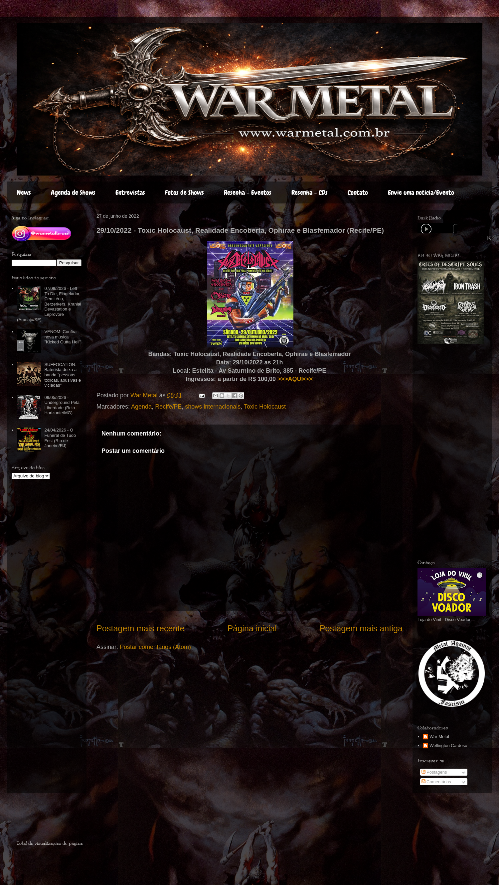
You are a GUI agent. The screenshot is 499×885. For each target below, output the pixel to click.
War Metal (439, 736)
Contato (358, 192)
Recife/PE (168, 406)
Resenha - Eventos (247, 192)
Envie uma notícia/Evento (421, 192)
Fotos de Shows (184, 192)
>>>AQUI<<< (295, 379)
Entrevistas (130, 192)
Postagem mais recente (140, 628)
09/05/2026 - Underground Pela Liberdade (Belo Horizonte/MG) (62, 405)
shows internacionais (213, 406)
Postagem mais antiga (361, 628)
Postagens (434, 772)
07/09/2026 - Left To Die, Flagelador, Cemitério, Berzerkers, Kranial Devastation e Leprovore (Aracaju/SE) (49, 304)
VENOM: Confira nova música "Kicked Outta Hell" (62, 336)
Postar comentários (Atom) (155, 647)
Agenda (141, 406)
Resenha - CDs (309, 192)
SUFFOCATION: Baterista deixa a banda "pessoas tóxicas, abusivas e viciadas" (62, 375)
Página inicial (251, 628)
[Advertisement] (55, 819)
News (24, 192)
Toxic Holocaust (265, 406)
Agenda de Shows (73, 192)
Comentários (436, 781)
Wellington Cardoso (448, 745)
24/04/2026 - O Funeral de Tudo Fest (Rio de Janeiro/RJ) (60, 438)
